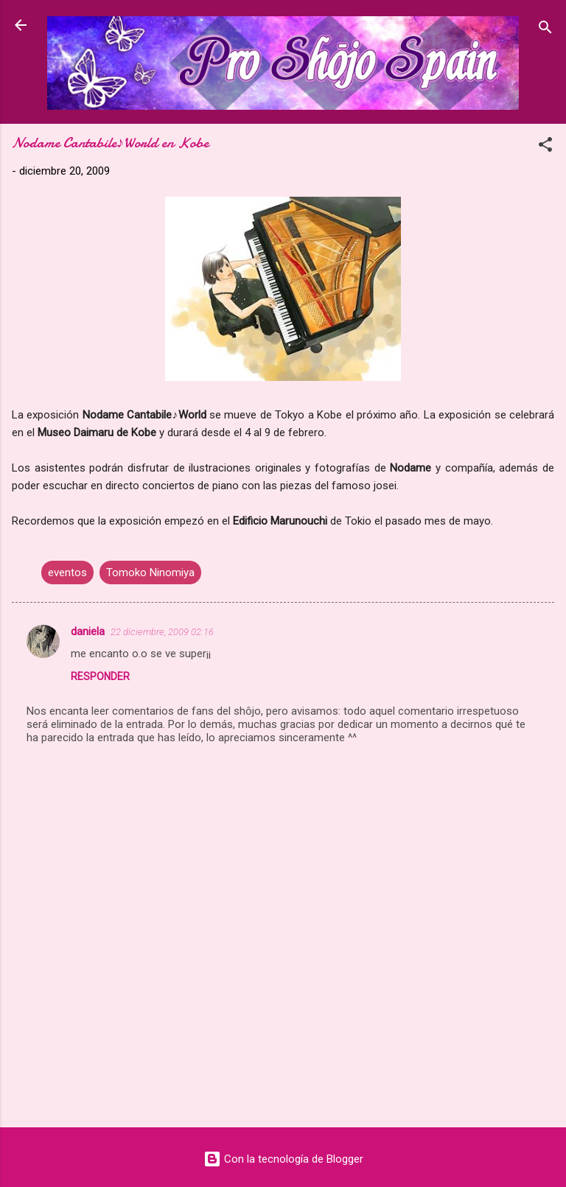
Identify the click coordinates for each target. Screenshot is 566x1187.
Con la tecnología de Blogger (283, 1159)
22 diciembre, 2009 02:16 (162, 631)
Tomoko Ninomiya (150, 572)
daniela (88, 631)
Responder (100, 676)
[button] (545, 147)
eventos (67, 572)
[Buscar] (545, 29)
